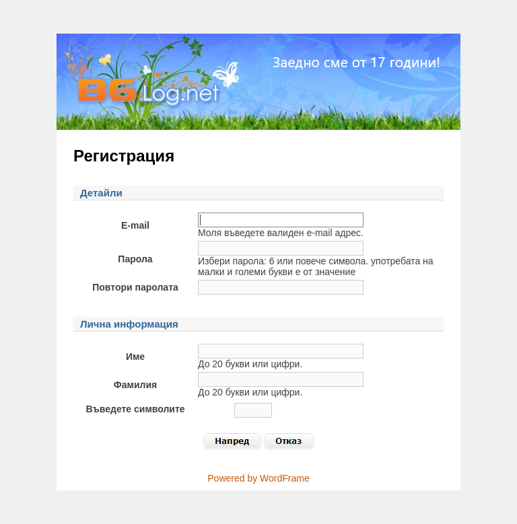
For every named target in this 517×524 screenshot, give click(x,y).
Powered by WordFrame (258, 478)
